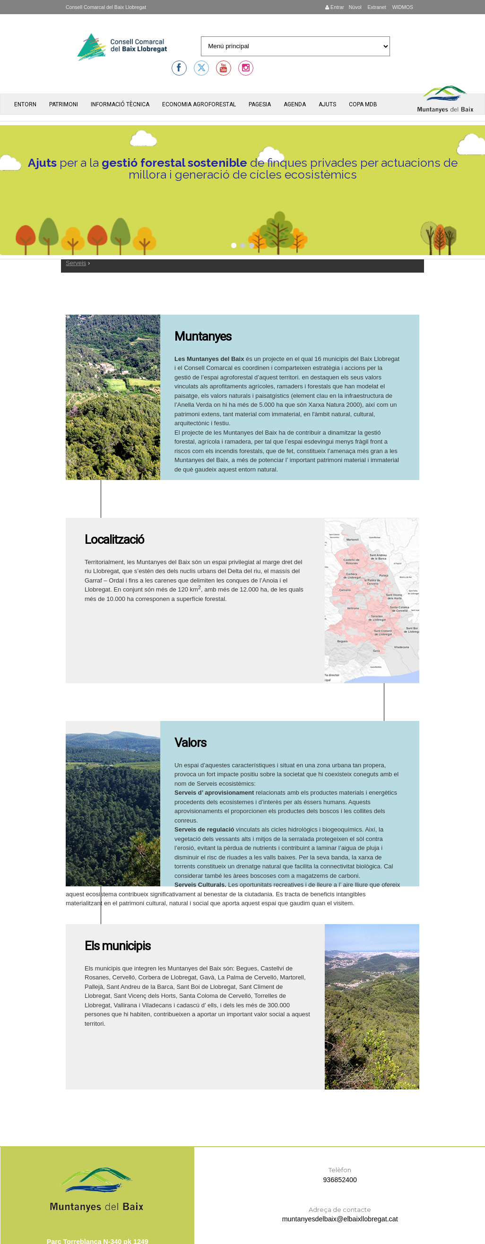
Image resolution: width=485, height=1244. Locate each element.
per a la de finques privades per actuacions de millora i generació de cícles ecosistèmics (243, 169)
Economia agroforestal (199, 104)
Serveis (76, 262)
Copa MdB (363, 104)
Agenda (295, 104)
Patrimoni (63, 104)
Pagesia (260, 104)
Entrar (334, 7)
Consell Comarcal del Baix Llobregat (106, 7)
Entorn (25, 104)
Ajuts (327, 104)
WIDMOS (402, 7)
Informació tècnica (120, 104)
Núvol (355, 7)
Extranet (376, 7)
